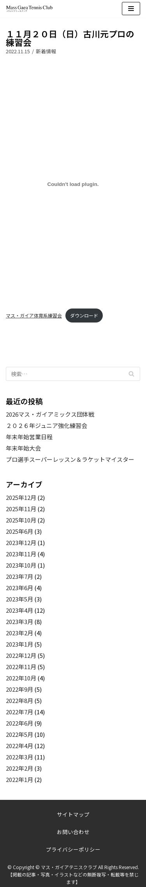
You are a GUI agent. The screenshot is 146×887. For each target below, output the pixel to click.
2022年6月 (19, 723)
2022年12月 (21, 655)
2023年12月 (21, 542)
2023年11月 (21, 554)
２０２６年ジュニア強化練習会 (46, 425)
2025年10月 (21, 520)
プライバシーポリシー (73, 849)
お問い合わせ (73, 832)
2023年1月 (19, 644)
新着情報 (46, 51)
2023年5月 (19, 599)
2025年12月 (21, 497)
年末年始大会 (23, 448)
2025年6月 (19, 531)
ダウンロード (84, 315)
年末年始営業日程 (29, 437)
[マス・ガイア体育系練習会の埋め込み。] (73, 184)
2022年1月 (19, 779)
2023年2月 (19, 633)
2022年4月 (19, 746)
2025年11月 (21, 509)
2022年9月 (19, 689)
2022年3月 (19, 757)
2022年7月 (19, 712)
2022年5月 (19, 734)
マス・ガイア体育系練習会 (34, 315)
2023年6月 (19, 588)
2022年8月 (19, 700)
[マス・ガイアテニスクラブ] (29, 8)
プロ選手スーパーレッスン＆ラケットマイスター (70, 459)
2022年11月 (21, 667)
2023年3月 (19, 621)
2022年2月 (19, 768)
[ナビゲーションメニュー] (131, 8)
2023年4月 (19, 610)
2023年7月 (19, 576)
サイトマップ (73, 814)
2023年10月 (21, 565)
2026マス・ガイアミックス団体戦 (50, 414)
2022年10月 (21, 678)
